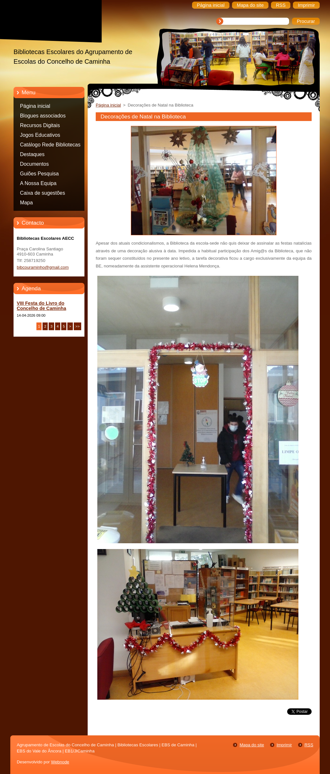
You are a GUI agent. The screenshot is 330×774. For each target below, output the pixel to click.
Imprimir (284, 744)
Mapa (26, 202)
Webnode (60, 762)
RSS (309, 744)
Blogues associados (43, 115)
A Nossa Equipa (38, 183)
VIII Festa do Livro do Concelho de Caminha (41, 306)
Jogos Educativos (40, 135)
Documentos (34, 164)
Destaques (32, 154)
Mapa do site (251, 744)
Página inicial (35, 106)
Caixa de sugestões (42, 193)
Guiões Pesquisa (39, 173)
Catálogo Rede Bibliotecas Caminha (50, 146)
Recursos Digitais (40, 125)
